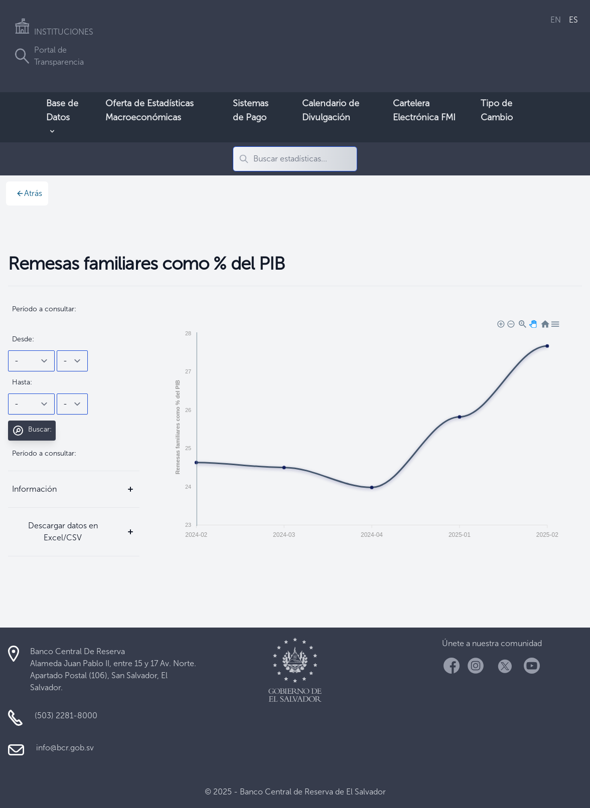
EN (555, 20)
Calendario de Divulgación (330, 110)
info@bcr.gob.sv (65, 747)
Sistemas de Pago (250, 110)
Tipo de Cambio (497, 110)
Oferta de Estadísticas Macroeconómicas (149, 110)
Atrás (29, 193)
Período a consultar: (44, 309)
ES (573, 20)
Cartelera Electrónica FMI (424, 110)
